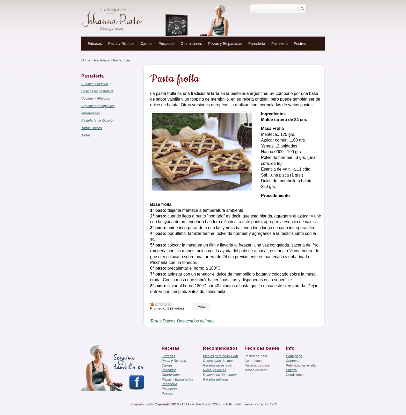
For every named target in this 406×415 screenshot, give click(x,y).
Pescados (166, 43)
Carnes (146, 43)
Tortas (86, 135)
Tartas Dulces (91, 128)
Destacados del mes (195, 321)
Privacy (291, 370)
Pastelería (279, 43)
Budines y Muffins (94, 84)
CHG (273, 404)
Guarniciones (191, 43)
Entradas (95, 43)
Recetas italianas (216, 379)
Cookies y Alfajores (95, 98)
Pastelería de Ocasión (97, 120)
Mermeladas (90, 113)
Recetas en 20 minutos (220, 375)
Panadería (256, 43)
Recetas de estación (218, 365)
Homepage (294, 356)
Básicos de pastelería (97, 91)
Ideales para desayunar (220, 356)
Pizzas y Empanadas (225, 43)
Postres (300, 43)
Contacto (292, 361)
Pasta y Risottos (121, 43)
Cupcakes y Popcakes (98, 106)
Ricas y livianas (214, 370)
